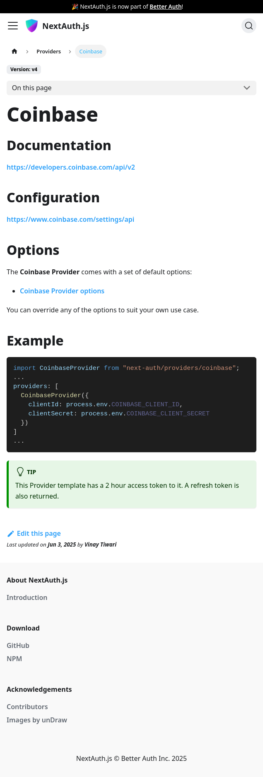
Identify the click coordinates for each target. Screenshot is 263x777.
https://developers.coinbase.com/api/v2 (71, 167)
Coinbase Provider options (62, 290)
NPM (14, 658)
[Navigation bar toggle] (13, 25)
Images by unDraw (37, 719)
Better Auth (165, 6)
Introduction (27, 597)
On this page (32, 87)
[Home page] (14, 51)
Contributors (27, 706)
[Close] (257, 6)
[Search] (248, 25)
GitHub (18, 645)
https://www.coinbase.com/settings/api (70, 219)
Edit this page (34, 533)
